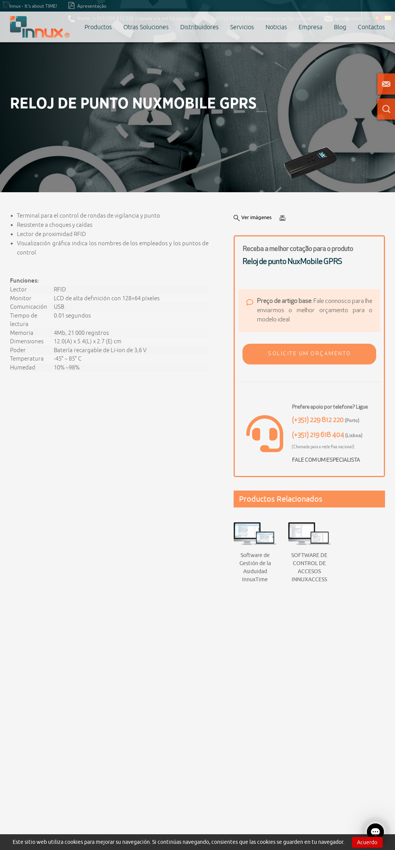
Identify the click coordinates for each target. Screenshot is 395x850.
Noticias (276, 26)
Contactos (371, 26)
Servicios (242, 26)
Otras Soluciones (146, 26)
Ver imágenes (253, 217)
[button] (309, 354)
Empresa (310, 26)
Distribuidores (199, 26)
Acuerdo (367, 842)
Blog (340, 26)
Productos (98, 26)
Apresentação (87, 5)
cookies (74, 842)
